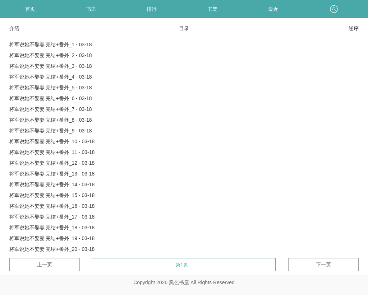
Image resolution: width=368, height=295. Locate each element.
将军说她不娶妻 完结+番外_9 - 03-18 (50, 131)
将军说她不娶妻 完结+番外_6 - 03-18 (50, 98)
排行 (152, 9)
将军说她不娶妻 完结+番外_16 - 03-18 (52, 206)
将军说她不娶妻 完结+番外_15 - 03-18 (52, 195)
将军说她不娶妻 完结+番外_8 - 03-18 (50, 120)
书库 (91, 9)
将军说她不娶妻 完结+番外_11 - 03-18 (52, 152)
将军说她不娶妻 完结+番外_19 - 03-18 (52, 238)
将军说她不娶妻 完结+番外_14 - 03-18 (52, 184)
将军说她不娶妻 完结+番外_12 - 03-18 (52, 163)
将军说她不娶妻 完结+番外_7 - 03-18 (50, 109)
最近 (273, 9)
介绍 (14, 28)
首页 (30, 9)
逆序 (354, 28)
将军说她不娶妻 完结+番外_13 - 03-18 (52, 174)
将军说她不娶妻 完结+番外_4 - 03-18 (50, 77)
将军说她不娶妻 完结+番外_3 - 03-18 (50, 66)
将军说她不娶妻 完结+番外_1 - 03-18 (50, 44)
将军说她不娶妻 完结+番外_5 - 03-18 (50, 87)
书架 (212, 9)
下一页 (323, 264)
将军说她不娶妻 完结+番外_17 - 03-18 (52, 217)
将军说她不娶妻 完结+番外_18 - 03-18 (52, 227)
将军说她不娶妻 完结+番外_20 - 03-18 (52, 249)
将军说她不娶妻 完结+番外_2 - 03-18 (50, 55)
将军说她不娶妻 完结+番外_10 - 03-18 (52, 141)
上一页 (44, 264)
